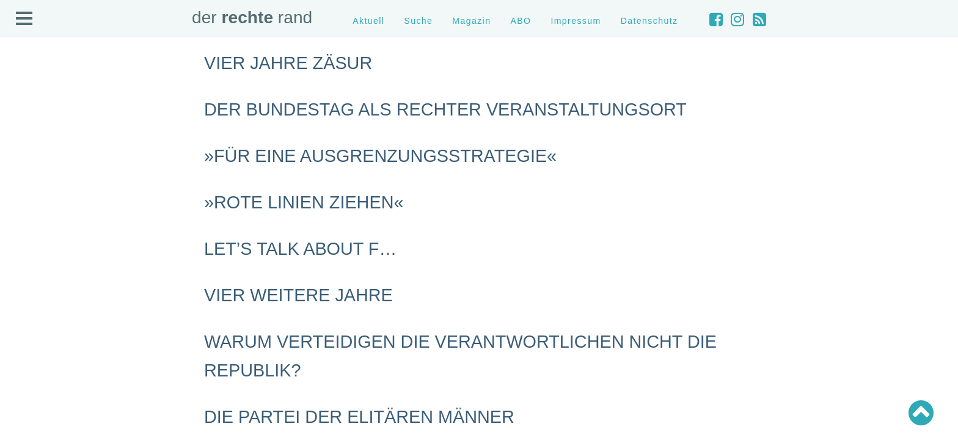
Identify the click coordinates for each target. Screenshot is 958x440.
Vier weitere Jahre (298, 295)
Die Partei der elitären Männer (359, 417)
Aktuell (368, 21)
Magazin (471, 21)
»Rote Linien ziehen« (303, 202)
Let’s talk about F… (300, 248)
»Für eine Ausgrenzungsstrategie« (380, 156)
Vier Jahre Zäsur (288, 63)
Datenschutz (649, 21)
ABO (520, 21)
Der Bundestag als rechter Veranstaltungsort (445, 109)
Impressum (575, 21)
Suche (418, 21)
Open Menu (24, 19)
